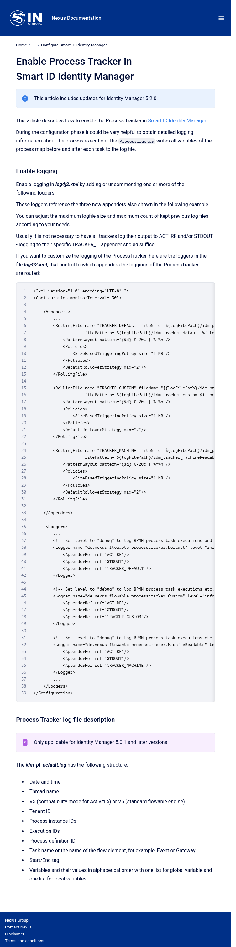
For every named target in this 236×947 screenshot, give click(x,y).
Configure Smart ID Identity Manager (74, 45)
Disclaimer (14, 934)
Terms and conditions (24, 941)
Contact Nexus (18, 927)
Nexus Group (17, 920)
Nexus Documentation (77, 18)
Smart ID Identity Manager (177, 121)
